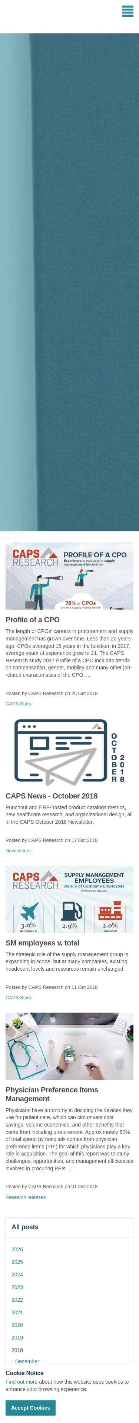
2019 (17, 1338)
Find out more (21, 1382)
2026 (17, 1249)
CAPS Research (32, 17)
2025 (17, 1262)
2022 (17, 1300)
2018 (17, 1350)
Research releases (26, 1197)
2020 (17, 1325)
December (27, 1361)
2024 (17, 1275)
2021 (17, 1312)
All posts (25, 1227)
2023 (17, 1287)
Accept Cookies (30, 1408)
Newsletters (18, 850)
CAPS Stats (18, 703)
